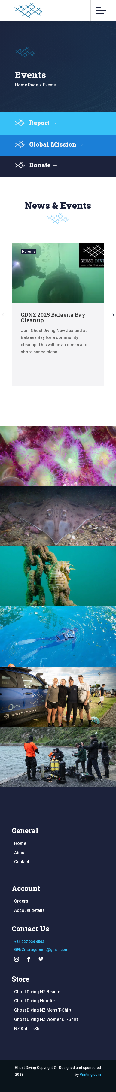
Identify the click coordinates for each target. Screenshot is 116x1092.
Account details (29, 910)
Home (20, 843)
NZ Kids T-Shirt (29, 1028)
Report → (43, 129)
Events (28, 251)
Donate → (43, 171)
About (20, 852)
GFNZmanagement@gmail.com (41, 950)
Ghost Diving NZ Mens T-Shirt (42, 1010)
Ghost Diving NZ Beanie (37, 991)
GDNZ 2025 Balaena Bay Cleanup (53, 317)
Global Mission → (56, 150)
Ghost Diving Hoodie (34, 1000)
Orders (21, 901)
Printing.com (90, 1074)
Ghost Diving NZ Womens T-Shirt (46, 1019)
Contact (21, 861)
